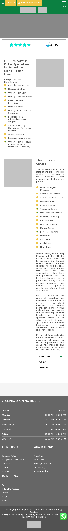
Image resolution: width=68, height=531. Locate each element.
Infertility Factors (10, 489)
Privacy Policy (41, 471)
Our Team (39, 460)
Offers (5, 493)
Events (5, 471)
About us (38, 456)
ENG (8, 3)
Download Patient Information (44, 357)
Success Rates (9, 456)
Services (6, 485)
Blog (4, 500)
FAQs (4, 496)
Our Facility (39, 467)
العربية (13, 3)
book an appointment (29, 2)
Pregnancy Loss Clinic (13, 460)
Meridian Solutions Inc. (47, 514)
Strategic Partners (43, 463)
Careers (6, 467)
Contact (6, 463)
